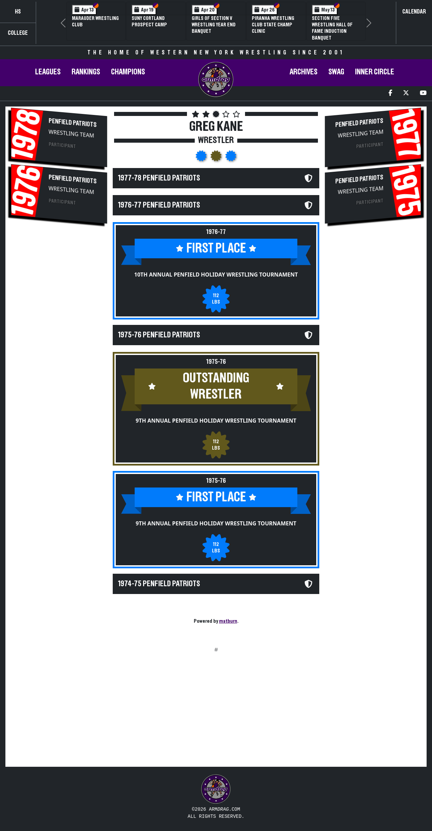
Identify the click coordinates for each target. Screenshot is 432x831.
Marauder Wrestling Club (95, 21)
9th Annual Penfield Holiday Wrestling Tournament (216, 420)
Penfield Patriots (73, 122)
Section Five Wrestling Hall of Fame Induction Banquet (332, 28)
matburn (228, 621)
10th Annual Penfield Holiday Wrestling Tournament (216, 274)
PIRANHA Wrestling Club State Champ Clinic (273, 25)
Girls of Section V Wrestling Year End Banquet (214, 25)
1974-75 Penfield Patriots (159, 584)
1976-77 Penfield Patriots (159, 205)
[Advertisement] (59, 342)
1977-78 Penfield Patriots (159, 178)
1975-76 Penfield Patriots (159, 335)
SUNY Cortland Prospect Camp (149, 21)
